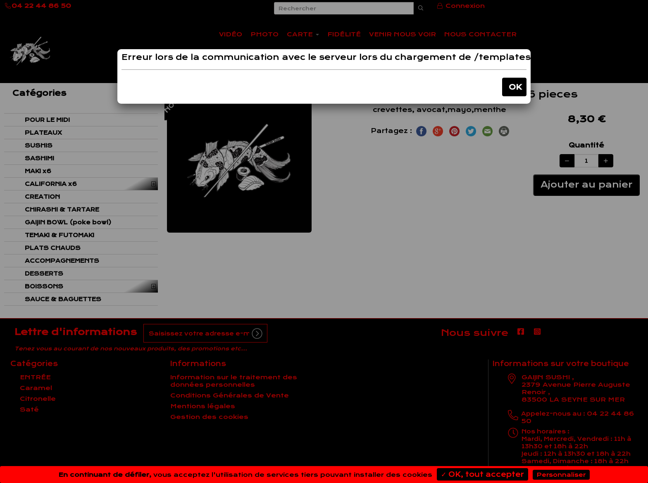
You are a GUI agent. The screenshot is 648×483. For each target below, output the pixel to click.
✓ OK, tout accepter (482, 474)
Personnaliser (561, 474)
